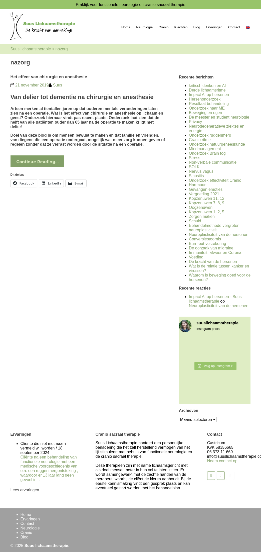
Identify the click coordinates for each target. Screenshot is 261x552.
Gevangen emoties (205, 189)
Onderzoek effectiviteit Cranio (215, 180)
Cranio (163, 27)
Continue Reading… (37, 161)
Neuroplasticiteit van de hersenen (218, 234)
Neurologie (144, 27)
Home (125, 27)
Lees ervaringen (25, 490)
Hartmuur (197, 185)
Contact (234, 27)
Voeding (196, 257)
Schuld (195, 221)
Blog (196, 27)
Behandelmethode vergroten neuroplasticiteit (214, 227)
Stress (194, 158)
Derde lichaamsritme (207, 90)
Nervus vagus (201, 171)
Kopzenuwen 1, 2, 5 (206, 212)
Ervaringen (214, 27)
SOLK (194, 167)
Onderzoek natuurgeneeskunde (217, 144)
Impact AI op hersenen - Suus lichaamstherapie (215, 299)
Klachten (180, 27)
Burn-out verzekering (207, 243)
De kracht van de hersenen (213, 261)
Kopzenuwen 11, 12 (206, 198)
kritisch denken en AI (207, 85)
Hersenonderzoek (204, 99)
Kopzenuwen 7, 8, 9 (206, 203)
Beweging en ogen (205, 113)
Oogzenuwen (200, 207)
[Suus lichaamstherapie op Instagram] (221, 475)
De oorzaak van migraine (211, 248)
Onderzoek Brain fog (207, 153)
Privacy (195, 122)
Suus (57, 85)
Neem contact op (222, 461)
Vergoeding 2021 (204, 194)
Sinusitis (196, 176)
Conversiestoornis (205, 239)
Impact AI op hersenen (209, 95)
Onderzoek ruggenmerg (210, 135)
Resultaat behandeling (209, 104)
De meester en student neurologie (219, 117)
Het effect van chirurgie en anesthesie (49, 76)
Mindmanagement (205, 149)
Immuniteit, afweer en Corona (215, 252)
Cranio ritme (200, 140)
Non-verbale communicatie (212, 162)
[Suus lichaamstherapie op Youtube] (230, 475)
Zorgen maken (202, 216)
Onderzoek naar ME (207, 108)
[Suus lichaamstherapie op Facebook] (211, 475)
